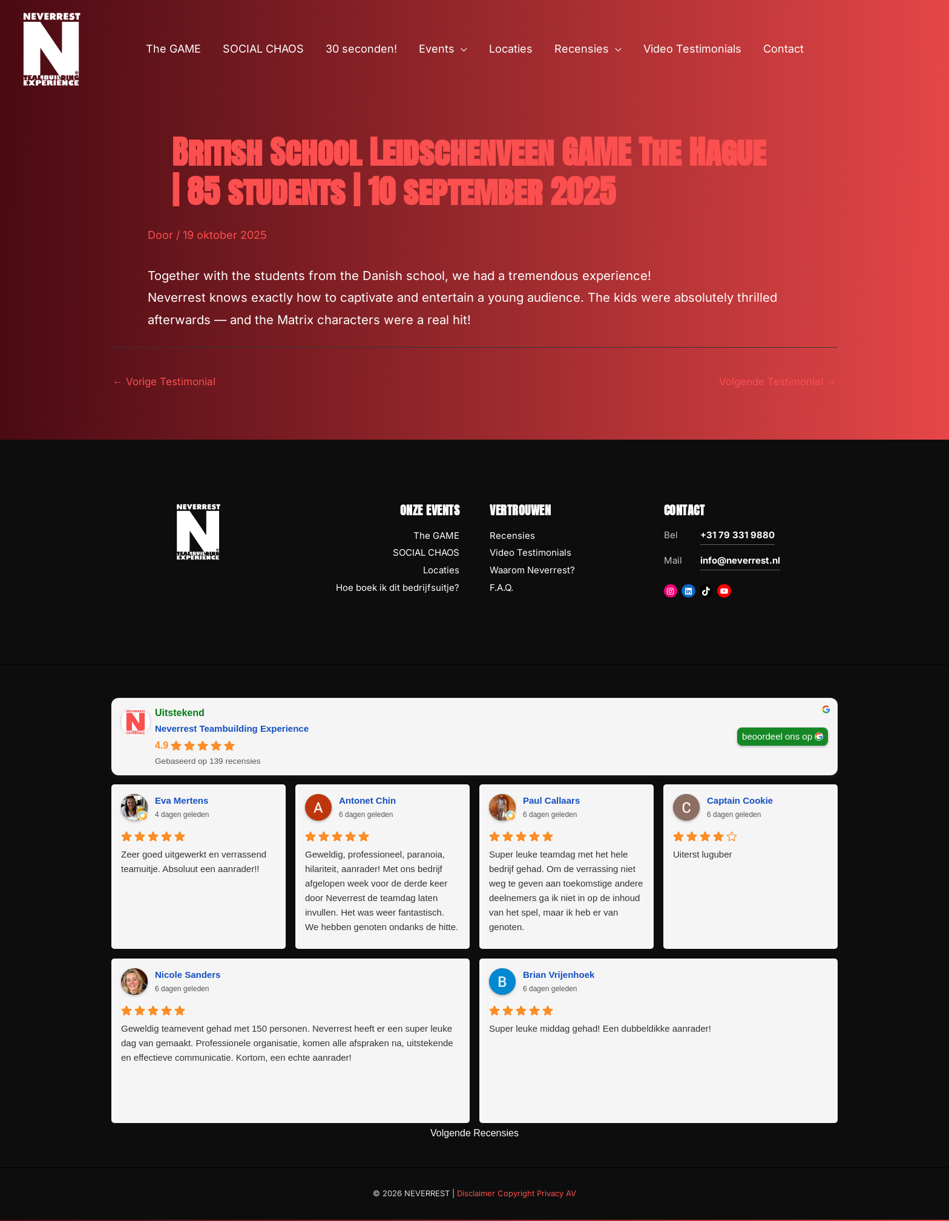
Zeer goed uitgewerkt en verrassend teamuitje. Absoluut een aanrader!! (193, 863)
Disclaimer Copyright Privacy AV (516, 1195)
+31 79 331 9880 (737, 536)
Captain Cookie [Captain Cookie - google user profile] (740, 802)
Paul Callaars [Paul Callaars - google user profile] (551, 802)
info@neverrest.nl (740, 561)
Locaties (441, 572)
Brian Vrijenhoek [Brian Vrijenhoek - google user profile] (558, 976)
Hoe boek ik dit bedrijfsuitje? (397, 588)
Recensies (512, 536)
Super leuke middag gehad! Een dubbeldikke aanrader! (600, 1030)
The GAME (436, 536)
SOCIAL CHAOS (426, 554)
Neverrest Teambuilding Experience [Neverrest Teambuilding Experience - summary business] (232, 729)
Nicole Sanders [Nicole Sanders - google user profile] (187, 976)
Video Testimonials (530, 554)
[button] (461, 49)
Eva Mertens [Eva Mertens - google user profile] (181, 802)
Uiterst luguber (702, 856)
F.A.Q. (501, 588)
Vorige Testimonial (167, 382)
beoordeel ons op (777, 737)
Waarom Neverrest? (532, 572)
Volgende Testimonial (773, 382)
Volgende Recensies (474, 1135)
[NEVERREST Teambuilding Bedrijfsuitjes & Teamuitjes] (51, 48)
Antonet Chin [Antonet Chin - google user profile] (367, 802)
